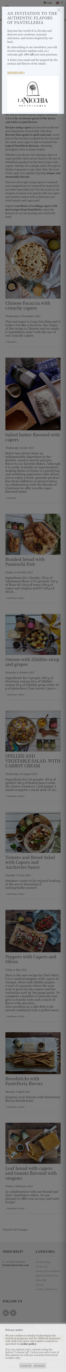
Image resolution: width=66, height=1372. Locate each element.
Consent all (25, 1365)
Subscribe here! (16, 72)
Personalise (39, 1365)
